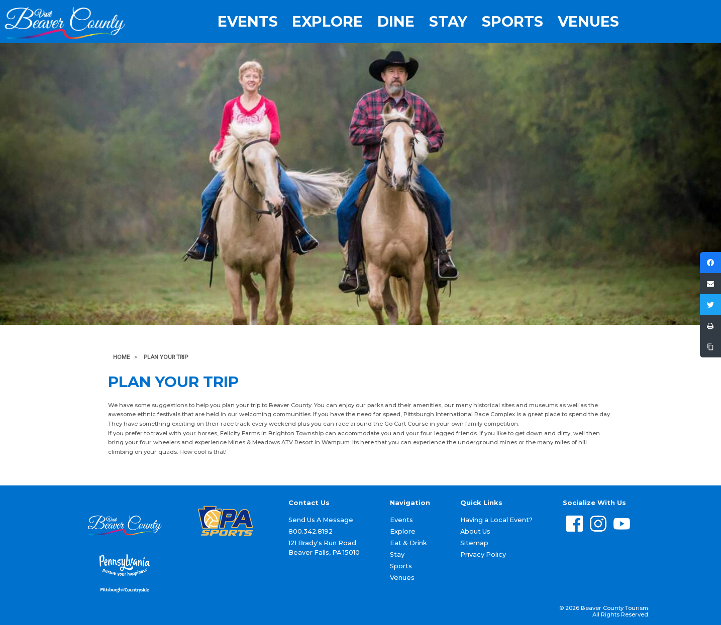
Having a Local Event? (496, 520)
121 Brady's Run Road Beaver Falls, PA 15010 (324, 547)
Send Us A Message (320, 520)
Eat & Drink (408, 543)
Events (248, 22)
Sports (512, 22)
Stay (448, 22)
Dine (396, 22)
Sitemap (474, 543)
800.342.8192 (310, 531)
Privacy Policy (483, 554)
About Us (475, 531)
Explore (327, 22)
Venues (588, 22)
